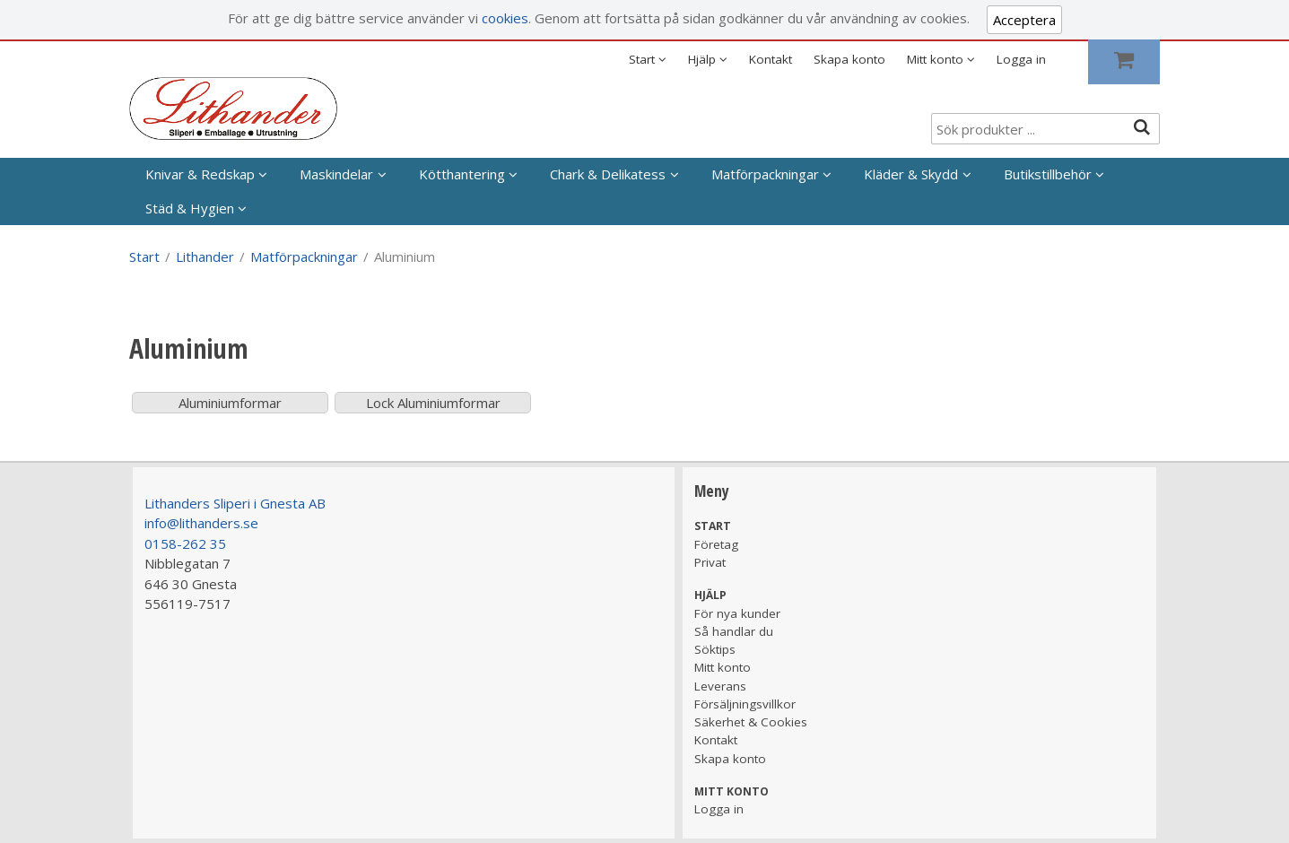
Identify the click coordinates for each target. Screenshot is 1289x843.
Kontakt (770, 59)
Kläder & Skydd (911, 174)
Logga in (1021, 59)
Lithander (205, 256)
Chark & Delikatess (608, 174)
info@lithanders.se (201, 523)
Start (144, 256)
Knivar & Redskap (200, 174)
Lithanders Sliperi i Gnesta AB (235, 503)
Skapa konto (849, 59)
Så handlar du (733, 631)
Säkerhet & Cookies (750, 722)
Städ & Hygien (189, 208)
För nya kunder (737, 613)
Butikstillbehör (1048, 174)
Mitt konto (722, 667)
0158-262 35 (185, 543)
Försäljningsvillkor (745, 704)
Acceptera (1024, 20)
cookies (505, 18)
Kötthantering (462, 174)
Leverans (720, 686)
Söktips (715, 649)
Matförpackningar (765, 174)
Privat (710, 562)
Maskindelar (336, 174)
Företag (716, 544)
